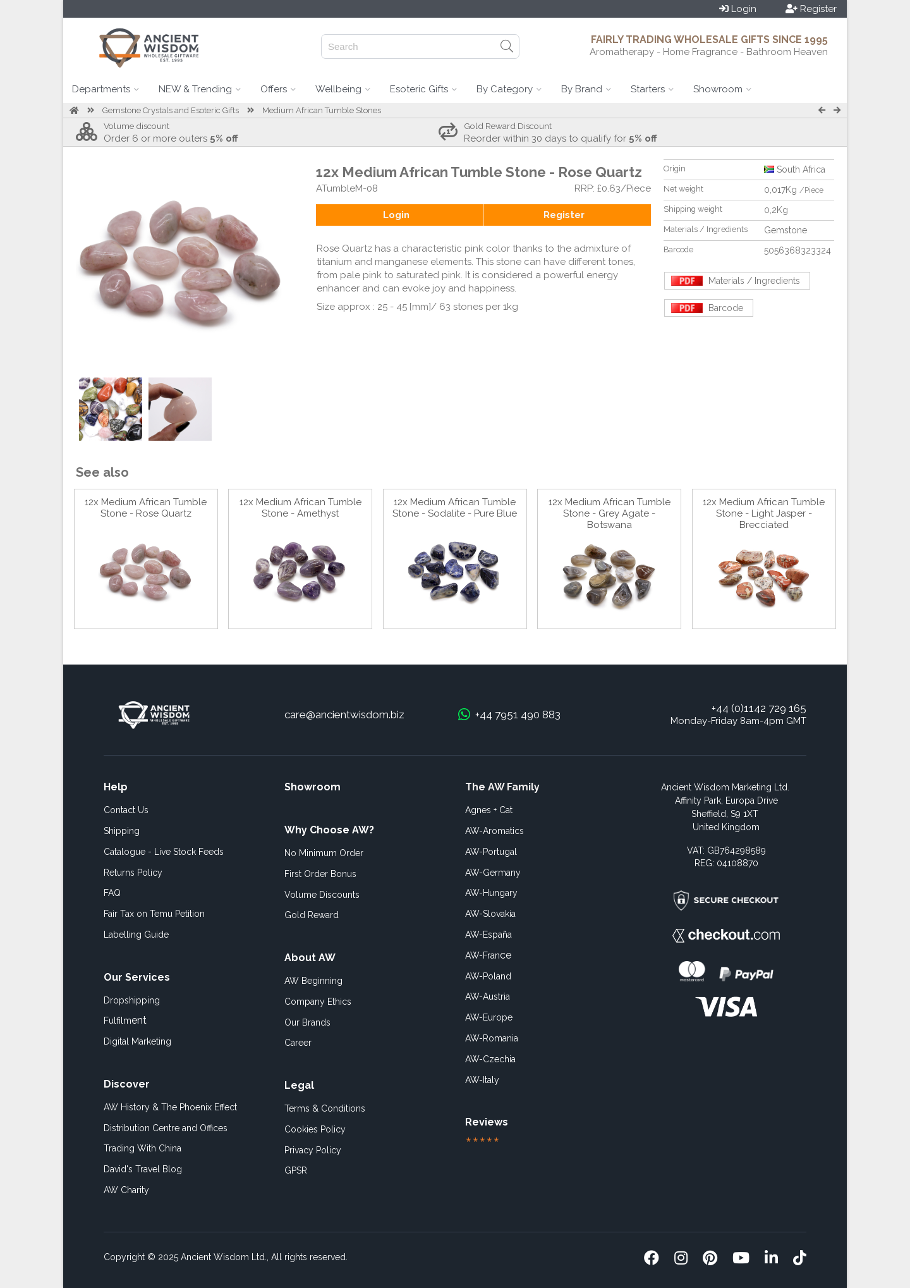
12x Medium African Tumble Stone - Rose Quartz (146, 507)
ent (125, 1020)
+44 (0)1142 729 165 (759, 708)
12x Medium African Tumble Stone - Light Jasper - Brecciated (764, 513)
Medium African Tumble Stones (321, 110)
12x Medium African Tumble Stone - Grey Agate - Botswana (609, 513)
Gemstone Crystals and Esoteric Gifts (170, 110)
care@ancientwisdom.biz (344, 714)
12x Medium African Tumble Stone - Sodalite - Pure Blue (454, 507)
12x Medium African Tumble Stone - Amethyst (300, 507)
